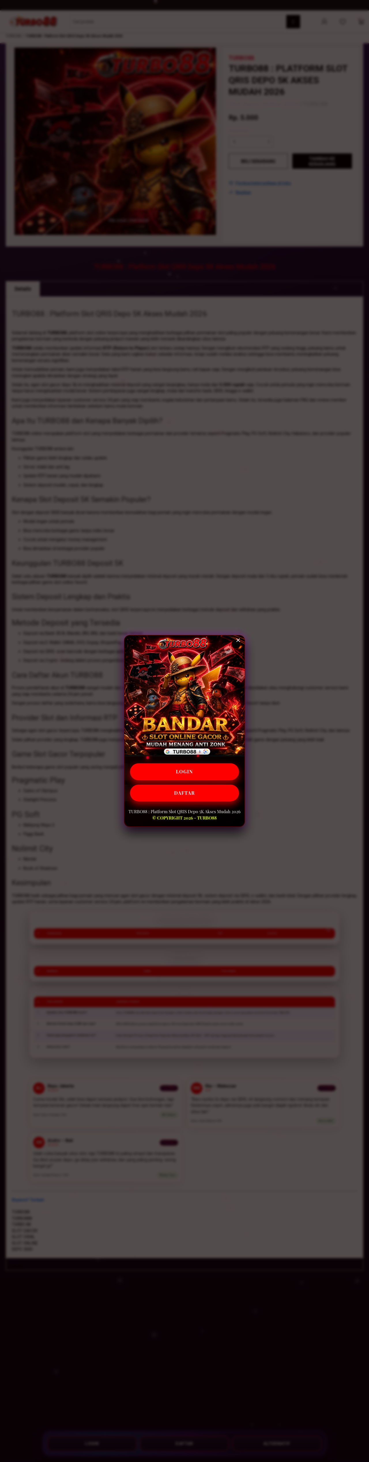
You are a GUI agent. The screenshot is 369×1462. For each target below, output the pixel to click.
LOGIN (184, 771)
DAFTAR (184, 793)
